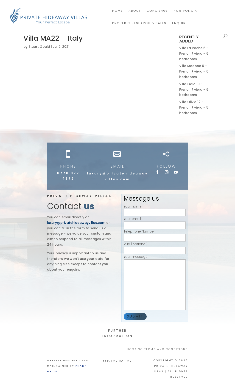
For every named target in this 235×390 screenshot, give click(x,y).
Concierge (157, 11)
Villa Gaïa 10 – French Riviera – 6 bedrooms (193, 89)
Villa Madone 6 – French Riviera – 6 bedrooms (193, 71)
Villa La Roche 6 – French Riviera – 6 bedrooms (193, 53)
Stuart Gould (39, 46)
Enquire (180, 23)
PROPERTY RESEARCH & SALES (139, 23)
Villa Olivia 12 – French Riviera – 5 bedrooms (193, 107)
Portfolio (184, 11)
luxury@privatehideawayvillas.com (76, 222)
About (135, 11)
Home (117, 11)
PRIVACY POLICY (117, 361)
